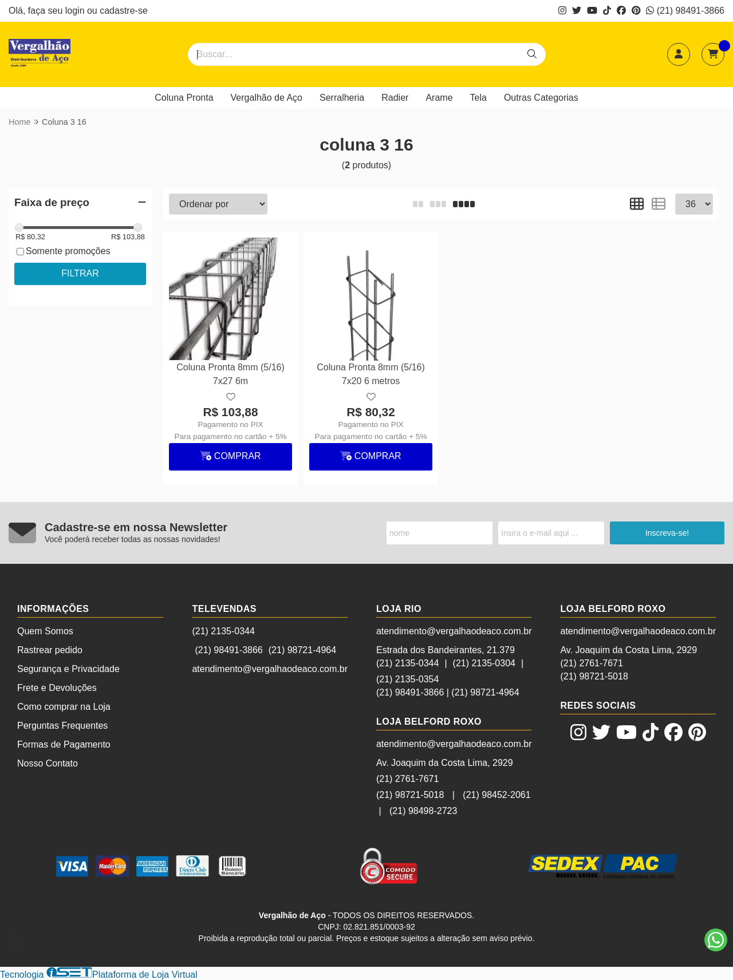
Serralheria (342, 97)
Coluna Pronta (184, 97)
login (76, 10)
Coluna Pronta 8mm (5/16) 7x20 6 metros (371, 374)
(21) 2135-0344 (223, 631)
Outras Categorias (541, 97)
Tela (478, 97)
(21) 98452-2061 (496, 795)
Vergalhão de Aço (266, 97)
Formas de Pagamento (64, 744)
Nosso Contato (47, 763)
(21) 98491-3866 (685, 10)
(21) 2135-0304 (484, 663)
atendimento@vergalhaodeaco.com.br (270, 669)
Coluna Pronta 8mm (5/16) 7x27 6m (230, 374)
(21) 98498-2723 (423, 811)
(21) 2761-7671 (407, 779)
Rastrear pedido (49, 650)
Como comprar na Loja (64, 707)
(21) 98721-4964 (302, 650)
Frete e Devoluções (57, 688)
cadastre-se (124, 10)
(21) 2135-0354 (407, 679)
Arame (438, 97)
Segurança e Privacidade (68, 669)
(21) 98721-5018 (410, 795)
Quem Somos (45, 631)
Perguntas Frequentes (62, 725)
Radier (394, 97)
